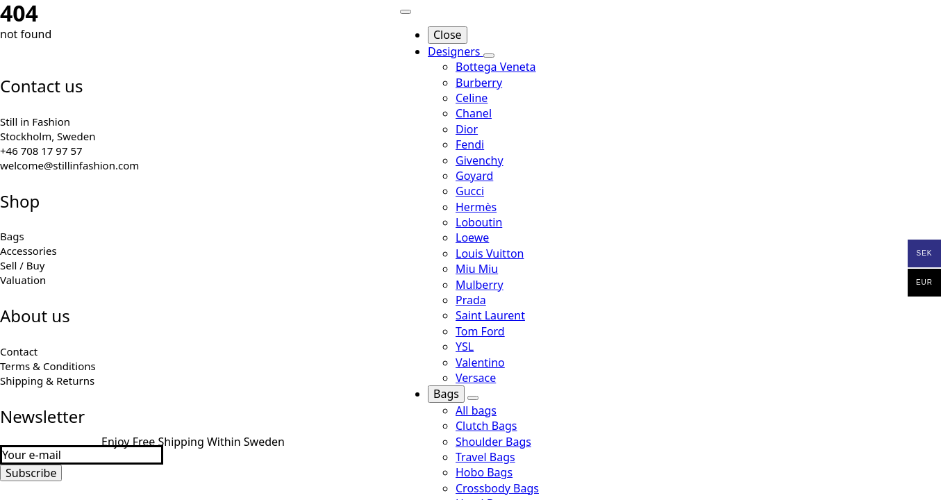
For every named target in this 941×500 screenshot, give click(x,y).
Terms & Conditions (48, 366)
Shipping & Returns (47, 381)
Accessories (28, 251)
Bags (12, 236)
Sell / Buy (22, 265)
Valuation (23, 280)
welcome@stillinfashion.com (69, 165)
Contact (19, 351)
